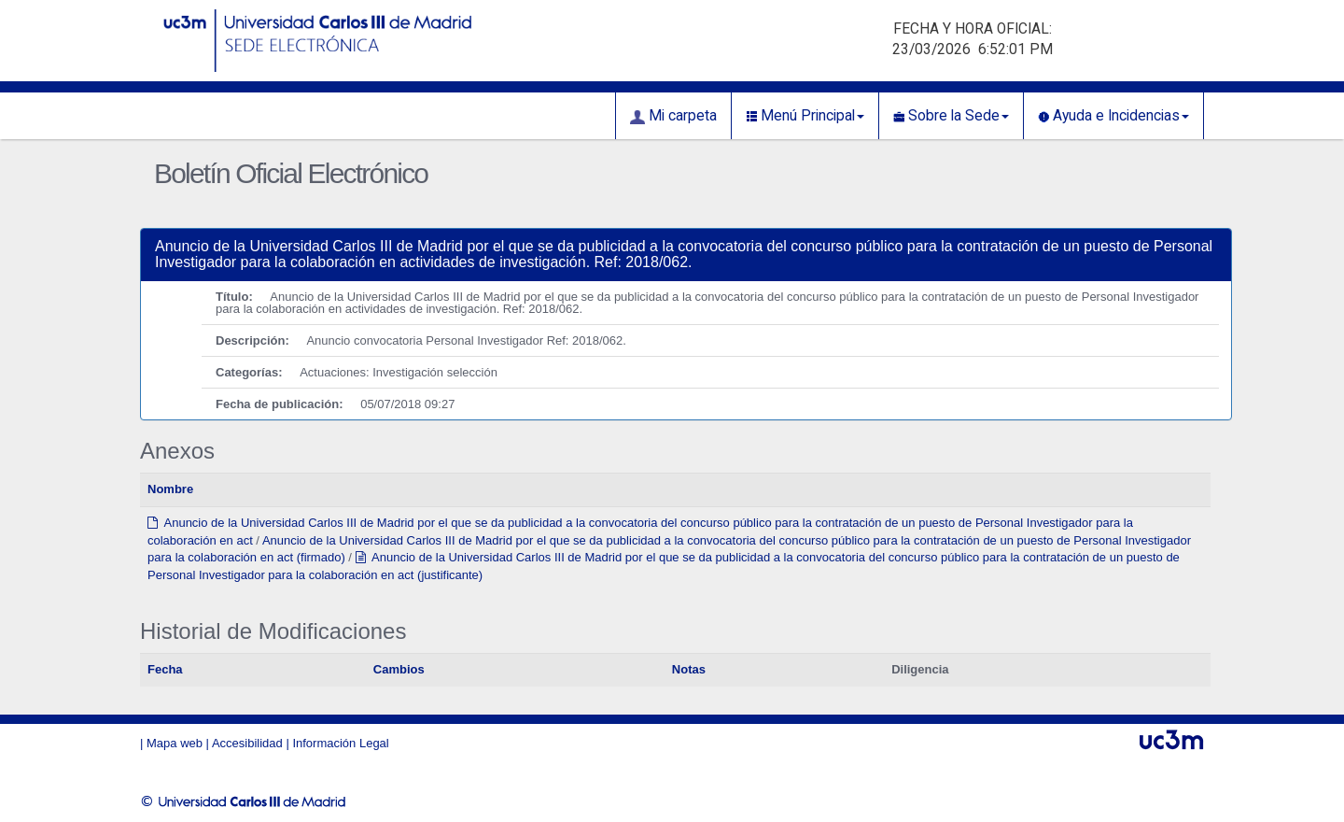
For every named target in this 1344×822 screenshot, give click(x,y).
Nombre (170, 489)
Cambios (399, 669)
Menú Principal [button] (805, 115)
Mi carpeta (673, 115)
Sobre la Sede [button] (951, 115)
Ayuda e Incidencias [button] (1113, 115)
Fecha (165, 669)
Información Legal (340, 743)
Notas (689, 669)
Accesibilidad (247, 743)
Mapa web (175, 743)
